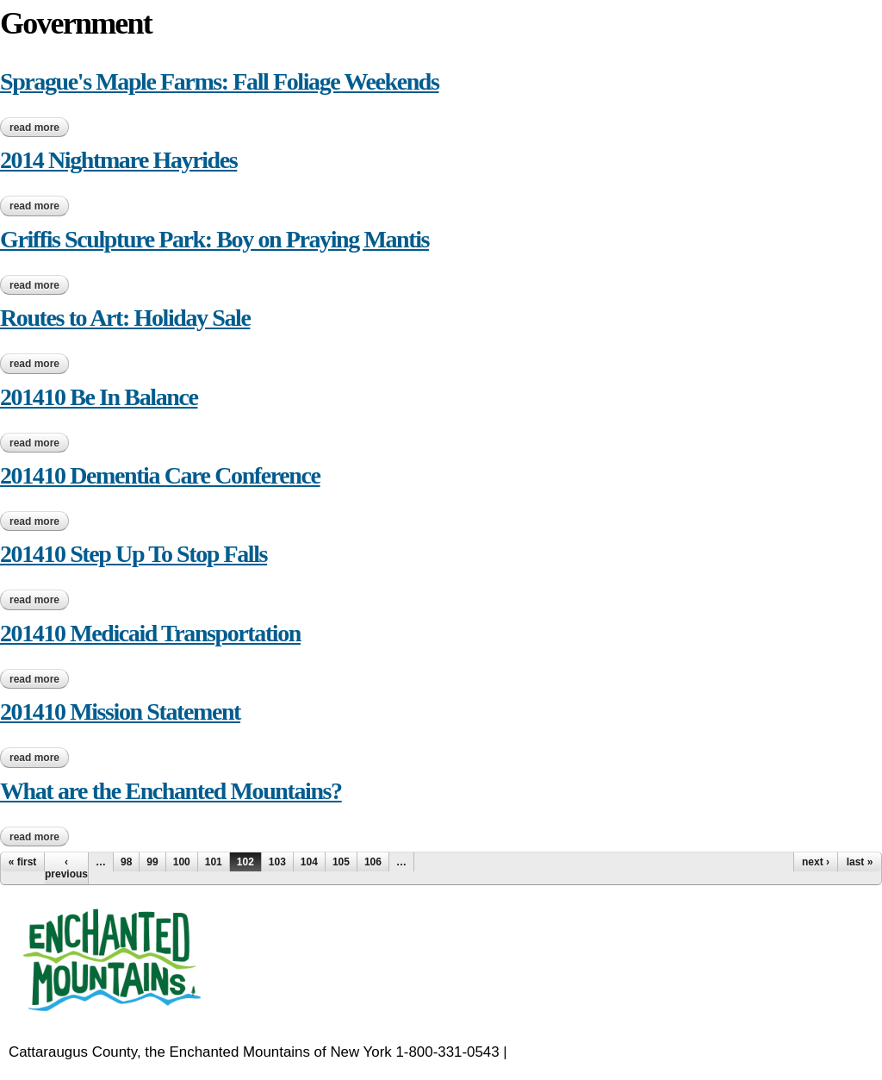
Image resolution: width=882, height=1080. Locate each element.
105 (341, 862)
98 (126, 862)
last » (860, 862)
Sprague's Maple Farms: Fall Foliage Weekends (219, 81)
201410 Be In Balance (98, 397)
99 (152, 862)
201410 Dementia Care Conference (160, 475)
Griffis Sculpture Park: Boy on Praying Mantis (214, 239)
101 (213, 862)
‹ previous (66, 868)
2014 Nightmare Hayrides (118, 160)
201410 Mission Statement (120, 711)
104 (309, 862)
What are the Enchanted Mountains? (171, 790)
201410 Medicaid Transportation (150, 633)
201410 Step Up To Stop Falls (133, 553)
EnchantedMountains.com (595, 1052)
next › (815, 862)
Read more (39, 128)
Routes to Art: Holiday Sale (125, 317)
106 (373, 862)
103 (277, 862)
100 (181, 862)
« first (23, 862)
